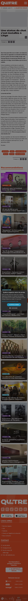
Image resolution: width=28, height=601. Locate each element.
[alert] (14, 300)
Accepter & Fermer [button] (14, 304)
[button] (14, 301)
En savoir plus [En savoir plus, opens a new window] (18, 299)
